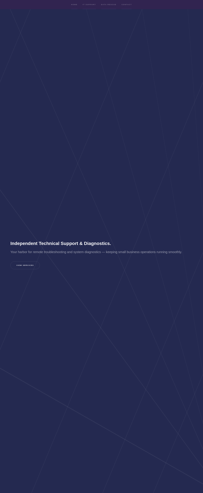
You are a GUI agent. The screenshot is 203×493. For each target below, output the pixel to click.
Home (74, 7)
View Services (25, 265)
